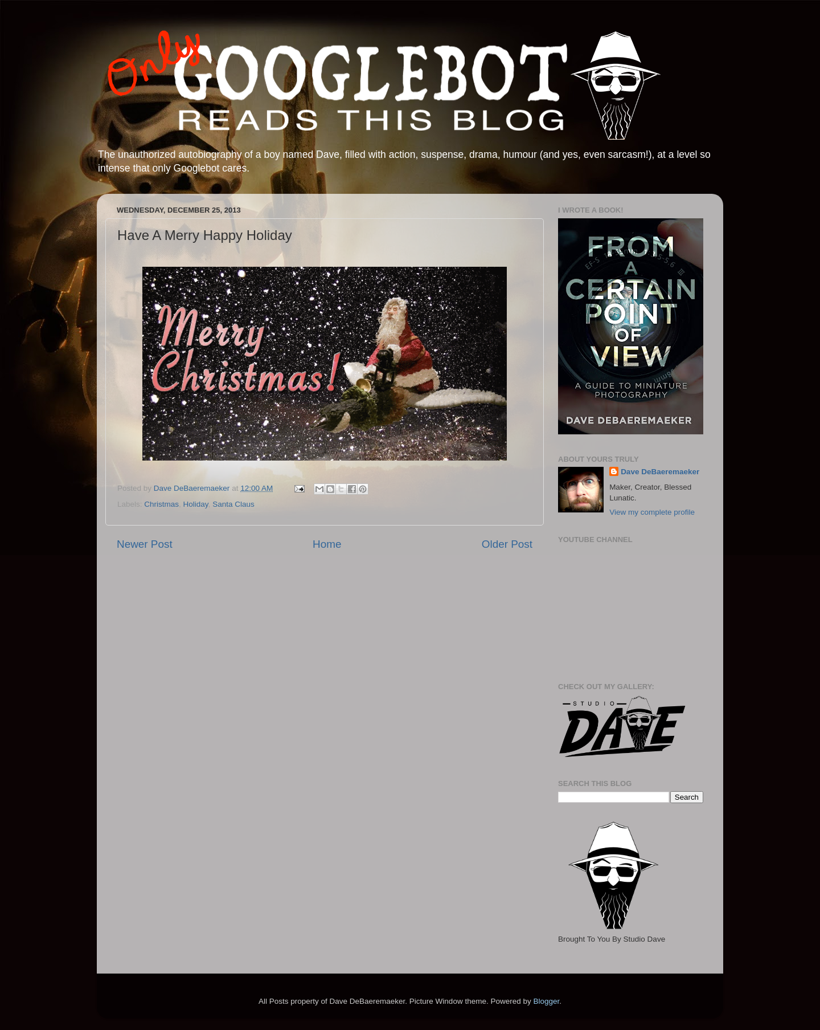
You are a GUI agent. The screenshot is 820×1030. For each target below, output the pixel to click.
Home (327, 544)
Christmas (161, 504)
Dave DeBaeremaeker (660, 471)
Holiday (195, 504)
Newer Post (145, 544)
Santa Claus (233, 504)
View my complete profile (652, 512)
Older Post (507, 544)
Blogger (546, 1001)
